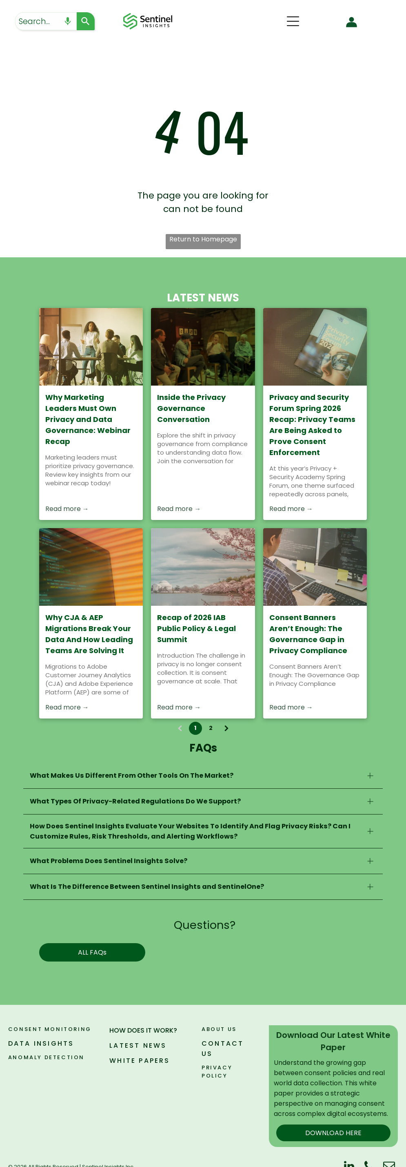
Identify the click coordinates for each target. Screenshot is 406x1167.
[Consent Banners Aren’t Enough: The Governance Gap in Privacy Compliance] (315, 567)
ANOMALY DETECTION (46, 1057)
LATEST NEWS (137, 1045)
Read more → (67, 508)
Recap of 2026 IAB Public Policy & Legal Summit (196, 628)
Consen (23, 1029)
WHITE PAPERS (139, 1060)
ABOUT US (219, 1029)
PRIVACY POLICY (217, 1072)
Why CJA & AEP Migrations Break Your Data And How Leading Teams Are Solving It (89, 634)
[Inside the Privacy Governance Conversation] (203, 347)
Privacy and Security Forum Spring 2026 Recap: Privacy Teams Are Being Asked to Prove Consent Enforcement (312, 424)
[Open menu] (293, 21)
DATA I (22, 1043)
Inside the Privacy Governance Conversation (191, 408)
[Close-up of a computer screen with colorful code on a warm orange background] (91, 567)
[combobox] (46, 21)
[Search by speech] (68, 21)
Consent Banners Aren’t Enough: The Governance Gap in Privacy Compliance (308, 634)
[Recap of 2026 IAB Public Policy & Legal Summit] (203, 567)
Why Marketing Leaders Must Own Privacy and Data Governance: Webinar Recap (88, 419)
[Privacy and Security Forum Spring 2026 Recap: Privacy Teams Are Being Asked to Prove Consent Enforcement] (315, 347)
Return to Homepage (203, 239)
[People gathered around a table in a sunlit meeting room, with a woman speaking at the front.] (91, 347)
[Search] (86, 21)
